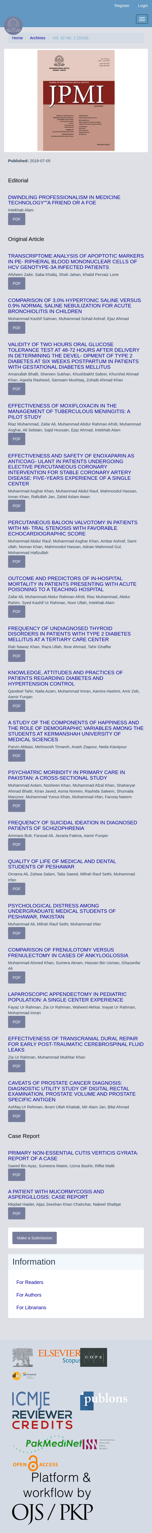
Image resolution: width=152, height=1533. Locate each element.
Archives (37, 38)
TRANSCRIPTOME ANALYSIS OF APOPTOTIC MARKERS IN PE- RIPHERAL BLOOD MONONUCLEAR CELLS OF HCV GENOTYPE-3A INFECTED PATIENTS (76, 261)
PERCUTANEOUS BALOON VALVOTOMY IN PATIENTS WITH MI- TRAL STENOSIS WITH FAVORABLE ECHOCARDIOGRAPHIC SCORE (72, 528)
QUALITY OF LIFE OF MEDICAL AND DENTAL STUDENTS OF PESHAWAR (62, 864)
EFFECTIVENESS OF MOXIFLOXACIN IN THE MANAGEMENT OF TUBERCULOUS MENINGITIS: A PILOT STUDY (69, 411)
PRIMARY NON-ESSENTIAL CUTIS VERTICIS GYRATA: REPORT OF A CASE (73, 1155)
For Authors (28, 1295)
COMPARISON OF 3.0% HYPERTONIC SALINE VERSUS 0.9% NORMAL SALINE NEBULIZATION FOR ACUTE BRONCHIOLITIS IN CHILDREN (74, 305)
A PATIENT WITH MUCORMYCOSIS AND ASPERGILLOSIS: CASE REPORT (56, 1194)
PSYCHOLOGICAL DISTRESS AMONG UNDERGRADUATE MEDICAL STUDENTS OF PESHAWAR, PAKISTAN (62, 911)
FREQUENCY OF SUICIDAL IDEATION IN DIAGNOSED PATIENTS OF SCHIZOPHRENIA (72, 825)
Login (143, 5)
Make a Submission (34, 1238)
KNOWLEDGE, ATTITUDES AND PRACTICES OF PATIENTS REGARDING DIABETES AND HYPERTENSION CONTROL (65, 678)
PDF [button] (17, 219)
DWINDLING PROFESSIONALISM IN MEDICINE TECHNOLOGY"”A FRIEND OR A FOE (64, 200)
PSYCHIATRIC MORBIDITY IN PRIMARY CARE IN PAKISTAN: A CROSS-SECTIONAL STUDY (66, 775)
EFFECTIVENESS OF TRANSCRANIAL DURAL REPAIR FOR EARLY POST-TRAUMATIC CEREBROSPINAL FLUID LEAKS (76, 1044)
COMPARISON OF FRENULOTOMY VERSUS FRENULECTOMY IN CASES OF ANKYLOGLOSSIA (68, 952)
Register (121, 5)
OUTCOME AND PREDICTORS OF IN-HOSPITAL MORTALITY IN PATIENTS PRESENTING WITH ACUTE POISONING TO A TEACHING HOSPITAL (72, 584)
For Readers (29, 1282)
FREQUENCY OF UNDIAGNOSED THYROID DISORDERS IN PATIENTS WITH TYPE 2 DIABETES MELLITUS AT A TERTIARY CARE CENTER (69, 634)
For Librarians (31, 1307)
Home (17, 38)
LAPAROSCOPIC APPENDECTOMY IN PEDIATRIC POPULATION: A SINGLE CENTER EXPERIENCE (67, 997)
